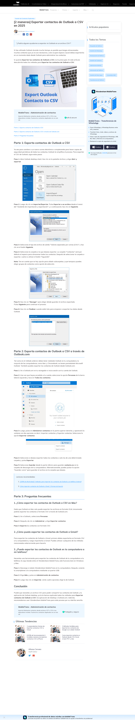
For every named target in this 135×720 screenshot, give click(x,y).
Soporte (124, 3)
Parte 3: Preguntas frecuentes (25, 136)
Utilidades (92, 3)
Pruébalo (96, 153)
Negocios (112, 3)
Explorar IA (103, 3)
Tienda (118, 3)
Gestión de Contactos (96, 60)
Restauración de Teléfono (98, 55)
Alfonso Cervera (30, 31)
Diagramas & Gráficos (63, 3)
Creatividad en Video (45, 3)
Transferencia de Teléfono (98, 85)
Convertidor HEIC (95, 80)
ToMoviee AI (32, 3)
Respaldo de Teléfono (97, 46)
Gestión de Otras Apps (97, 75)
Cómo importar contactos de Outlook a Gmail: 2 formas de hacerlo (45, 489)
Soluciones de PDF (80, 3)
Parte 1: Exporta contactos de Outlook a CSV (31, 128)
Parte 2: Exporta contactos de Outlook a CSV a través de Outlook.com (40, 132)
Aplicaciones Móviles (96, 65)
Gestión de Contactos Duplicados (26, 19)
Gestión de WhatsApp (97, 51)
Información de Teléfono (97, 70)
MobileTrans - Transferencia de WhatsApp (104, 127)
